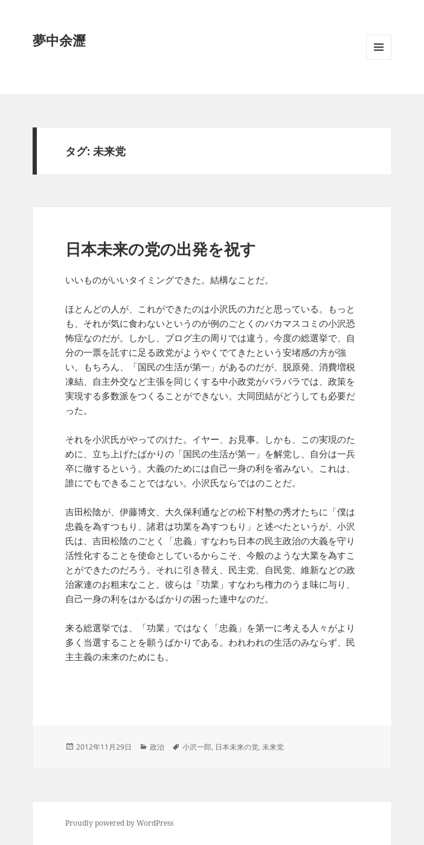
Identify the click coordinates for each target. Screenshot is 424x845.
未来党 (273, 747)
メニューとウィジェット (379, 59)
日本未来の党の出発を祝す (160, 249)
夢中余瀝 (59, 40)
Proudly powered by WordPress (119, 823)
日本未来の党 (237, 747)
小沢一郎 (196, 747)
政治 (157, 747)
